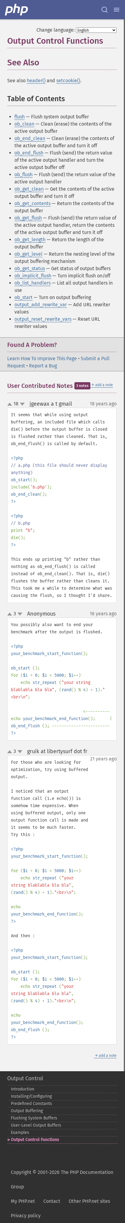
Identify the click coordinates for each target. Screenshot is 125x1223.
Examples (20, 1132)
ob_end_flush (28, 153)
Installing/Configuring (31, 1096)
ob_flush (23, 174)
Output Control (25, 1078)
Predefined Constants (31, 1103)
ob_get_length (29, 239)
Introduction (22, 1089)
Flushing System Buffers (34, 1118)
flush (19, 117)
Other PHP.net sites (89, 1201)
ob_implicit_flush (32, 276)
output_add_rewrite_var (40, 304)
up (11, 404)
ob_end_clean (29, 138)
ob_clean (24, 124)
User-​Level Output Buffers (36, 1125)
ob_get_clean (29, 189)
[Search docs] (104, 10)
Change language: (55, 30)
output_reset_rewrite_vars (42, 319)
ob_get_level (28, 254)
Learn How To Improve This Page (42, 358)
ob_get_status (29, 268)
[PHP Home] (17, 9)
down (22, 404)
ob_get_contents (32, 203)
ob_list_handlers (32, 283)
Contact (51, 1201)
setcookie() (68, 80)
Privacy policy (26, 1215)
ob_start (23, 297)
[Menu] (117, 10)
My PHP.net (23, 1201)
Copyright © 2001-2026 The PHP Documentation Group (62, 1179)
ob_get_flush (28, 218)
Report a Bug (43, 366)
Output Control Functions (35, 1139)
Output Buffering (27, 1110)
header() (36, 80)
